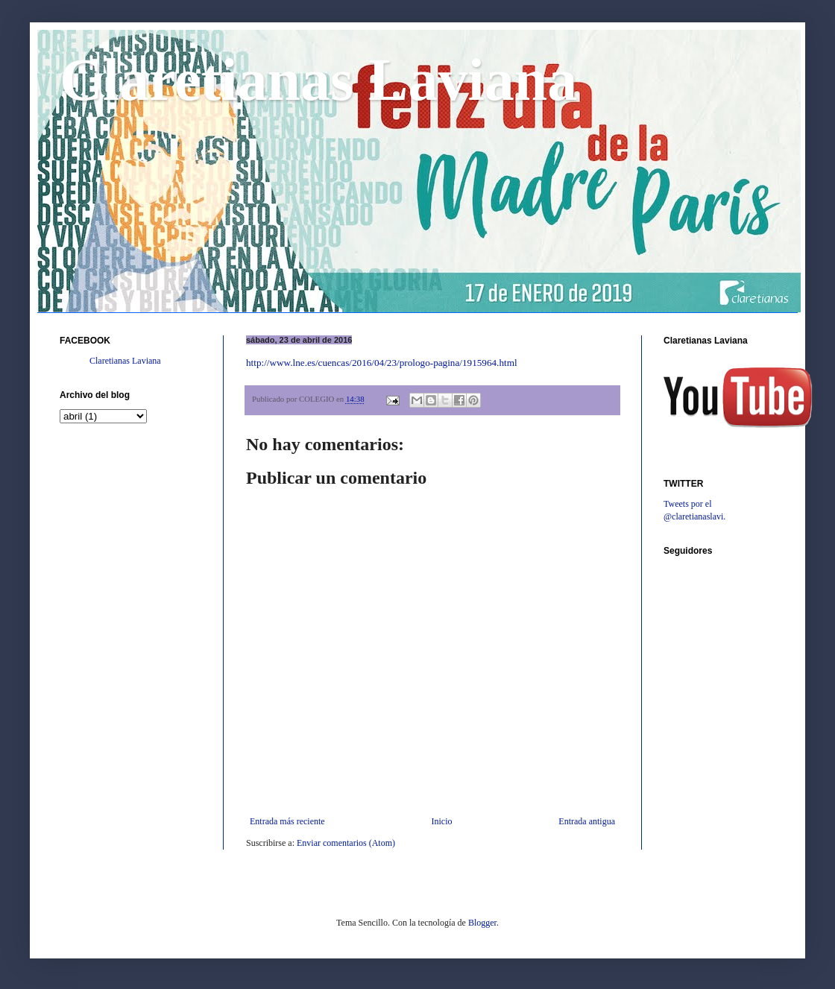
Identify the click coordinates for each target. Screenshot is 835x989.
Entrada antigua (586, 821)
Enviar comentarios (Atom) (346, 843)
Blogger (482, 922)
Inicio (441, 821)
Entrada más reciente (287, 821)
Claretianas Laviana (318, 80)
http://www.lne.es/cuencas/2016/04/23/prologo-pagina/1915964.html (381, 362)
